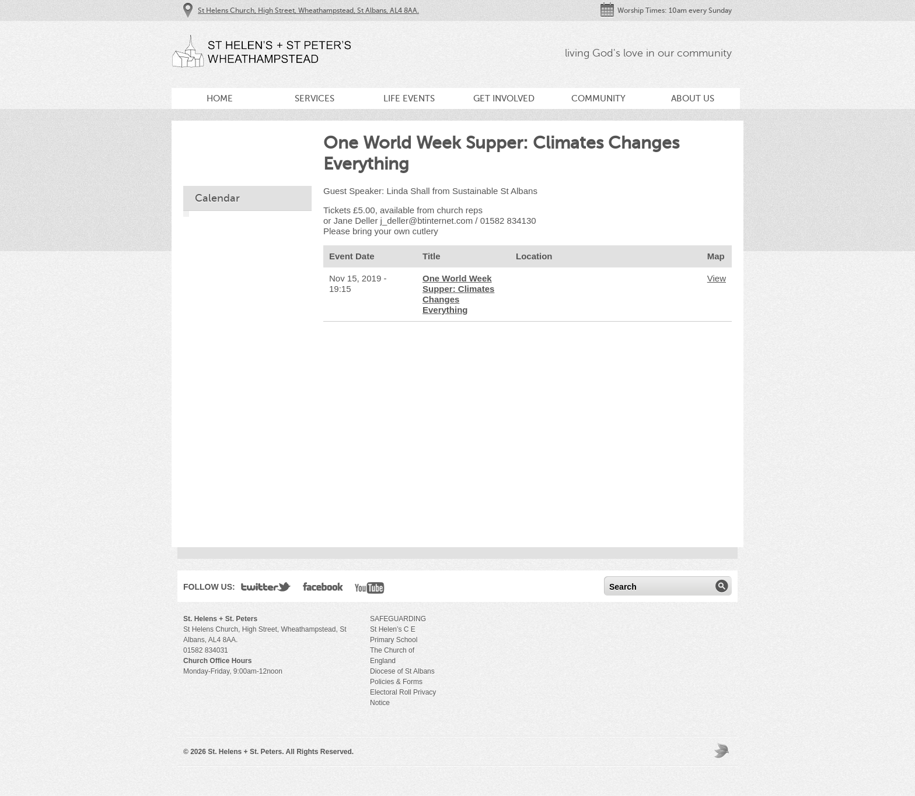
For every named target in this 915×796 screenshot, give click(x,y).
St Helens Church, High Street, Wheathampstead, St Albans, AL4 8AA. (308, 10)
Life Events (409, 98)
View (716, 278)
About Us (692, 98)
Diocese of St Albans (402, 671)
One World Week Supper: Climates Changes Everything (458, 294)
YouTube (370, 589)
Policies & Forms (396, 682)
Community (598, 98)
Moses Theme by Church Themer (723, 750)
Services (314, 98)
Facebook (323, 589)
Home (220, 98)
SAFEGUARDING (398, 619)
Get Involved (504, 98)
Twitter (266, 589)
